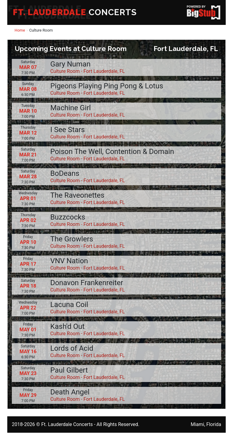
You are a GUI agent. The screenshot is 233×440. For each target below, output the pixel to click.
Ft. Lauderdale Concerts (67, 424)
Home (20, 30)
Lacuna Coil (69, 304)
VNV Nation (69, 261)
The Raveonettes (77, 195)
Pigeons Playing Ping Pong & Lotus (106, 86)
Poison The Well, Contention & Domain (112, 151)
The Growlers (71, 239)
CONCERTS (75, 12)
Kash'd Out (67, 326)
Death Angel (70, 392)
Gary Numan (70, 64)
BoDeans (64, 173)
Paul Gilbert (69, 370)
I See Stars (67, 129)
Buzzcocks (67, 217)
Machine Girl (70, 108)
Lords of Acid (71, 348)
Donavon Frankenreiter (86, 282)
